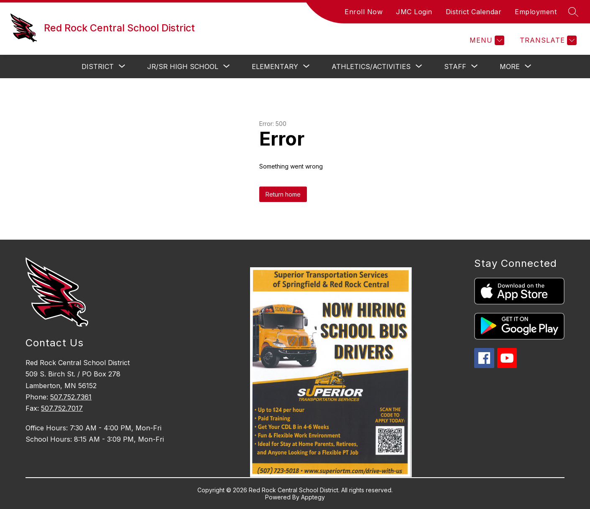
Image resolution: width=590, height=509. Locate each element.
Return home (283, 194)
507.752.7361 (71, 397)
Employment (536, 12)
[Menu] (485, 40)
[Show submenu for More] (510, 66)
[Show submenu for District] (98, 66)
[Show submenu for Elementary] (275, 66)
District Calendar (474, 12)
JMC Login (414, 12)
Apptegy (313, 497)
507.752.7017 (62, 408)
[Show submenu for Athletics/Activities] (371, 66)
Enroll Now (364, 12)
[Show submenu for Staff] (455, 66)
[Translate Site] (547, 40)
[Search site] (573, 12)
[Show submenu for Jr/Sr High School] (182, 66)
